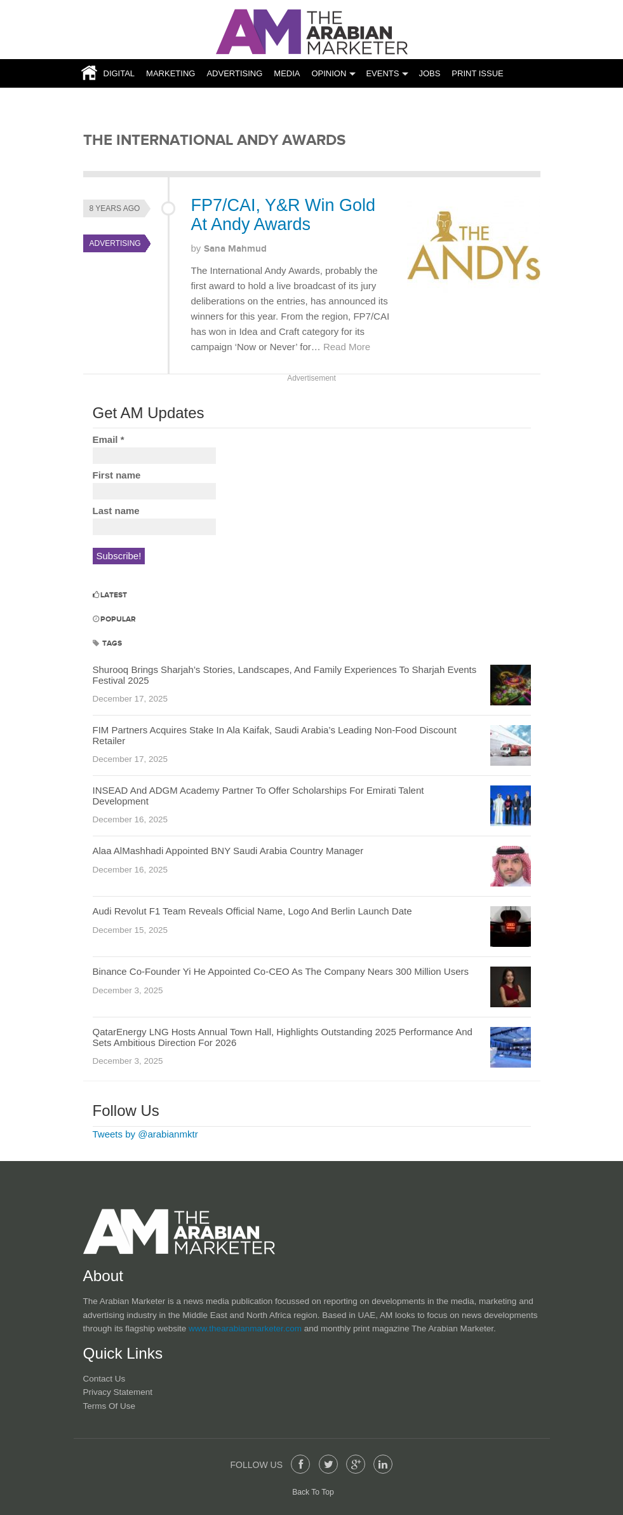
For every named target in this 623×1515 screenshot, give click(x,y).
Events (382, 73)
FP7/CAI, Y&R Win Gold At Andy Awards (283, 215)
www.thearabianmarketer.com (246, 1328)
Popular (114, 619)
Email (108, 439)
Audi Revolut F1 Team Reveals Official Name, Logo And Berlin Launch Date (252, 911)
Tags (107, 643)
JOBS (429, 73)
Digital (119, 73)
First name (117, 475)
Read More (346, 346)
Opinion (328, 73)
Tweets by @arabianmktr (145, 1134)
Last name (116, 510)
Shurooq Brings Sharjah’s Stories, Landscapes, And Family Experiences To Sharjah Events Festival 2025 (285, 675)
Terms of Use (109, 1406)
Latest (110, 595)
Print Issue (477, 73)
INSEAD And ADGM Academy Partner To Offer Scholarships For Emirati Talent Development (258, 795)
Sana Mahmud (235, 249)
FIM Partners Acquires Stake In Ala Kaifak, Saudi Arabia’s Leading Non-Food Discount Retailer (275, 735)
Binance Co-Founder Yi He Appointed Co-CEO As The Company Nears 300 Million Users (281, 971)
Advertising (234, 73)
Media (287, 73)
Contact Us (104, 1378)
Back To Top (313, 1492)
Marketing (170, 73)
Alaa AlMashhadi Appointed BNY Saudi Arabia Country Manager (228, 850)
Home (86, 73)
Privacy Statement (118, 1392)
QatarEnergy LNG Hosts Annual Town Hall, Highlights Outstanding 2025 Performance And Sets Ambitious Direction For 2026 (282, 1037)
